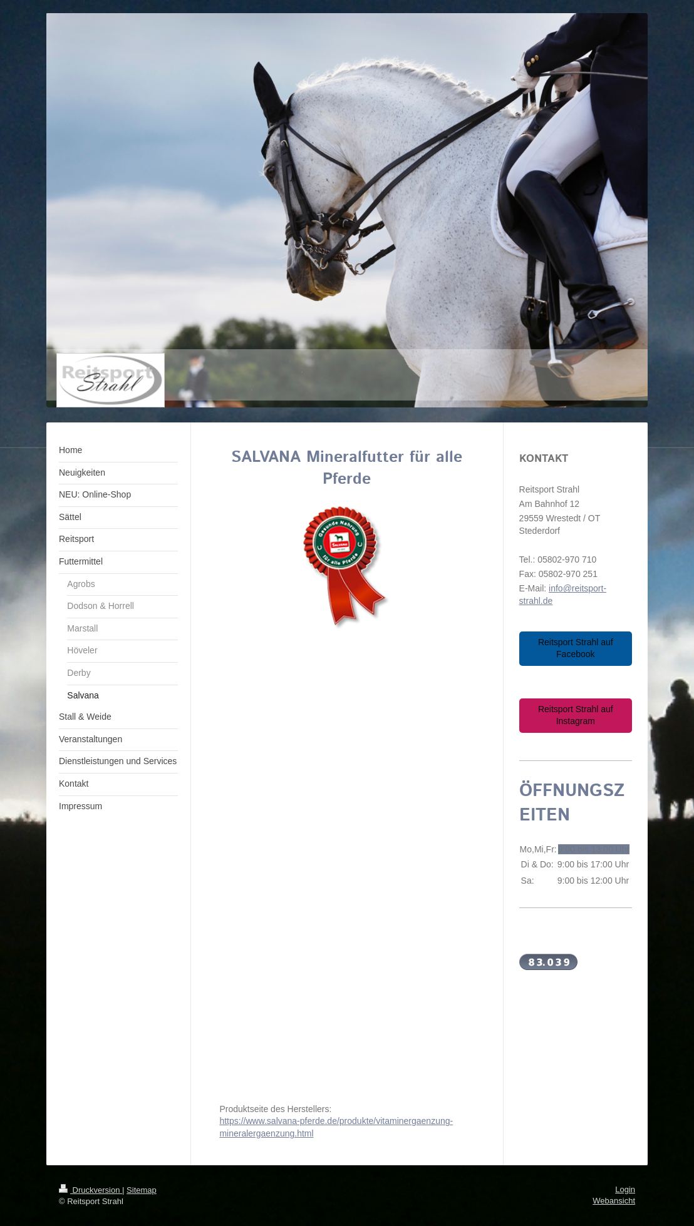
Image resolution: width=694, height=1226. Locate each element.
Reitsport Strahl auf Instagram (575, 715)
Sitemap (142, 1190)
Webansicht (614, 1200)
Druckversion (90, 1190)
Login (625, 1189)
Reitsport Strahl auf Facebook (575, 648)
